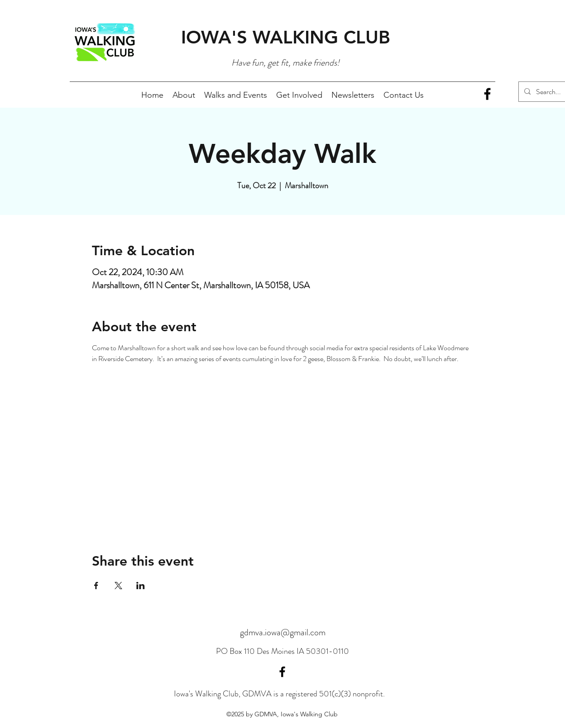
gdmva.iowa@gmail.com (283, 632)
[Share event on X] (118, 585)
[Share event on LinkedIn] (140, 585)
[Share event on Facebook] (96, 585)
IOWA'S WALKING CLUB (285, 37)
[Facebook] (487, 94)
